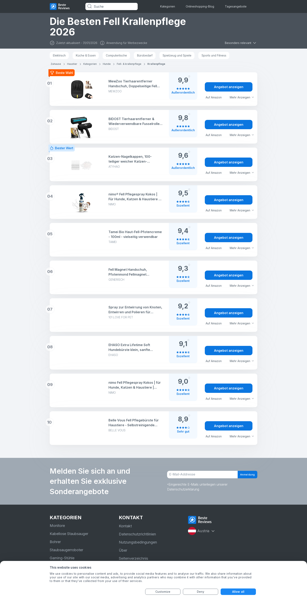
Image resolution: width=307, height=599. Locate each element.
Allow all (238, 591)
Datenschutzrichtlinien (137, 534)
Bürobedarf (144, 55)
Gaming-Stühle (62, 558)
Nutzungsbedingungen (138, 542)
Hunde (107, 63)
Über (123, 550)
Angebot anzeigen (228, 87)
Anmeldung (243, 475)
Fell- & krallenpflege (129, 63)
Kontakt (125, 526)
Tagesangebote (236, 6)
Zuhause (56, 63)
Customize (163, 591)
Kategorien (167, 6)
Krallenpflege (156, 63)
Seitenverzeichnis (133, 558)
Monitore (57, 525)
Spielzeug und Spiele (177, 55)
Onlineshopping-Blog (200, 6)
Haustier (72, 63)
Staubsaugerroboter (66, 550)
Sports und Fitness (214, 55)
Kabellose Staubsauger (69, 534)
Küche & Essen (86, 55)
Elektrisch (59, 55)
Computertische (116, 55)
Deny (200, 591)
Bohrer (55, 542)
